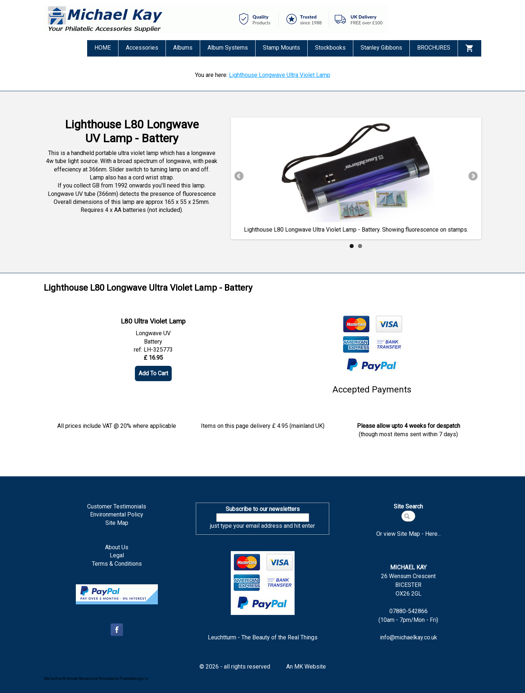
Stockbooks (330, 47)
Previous (239, 176)
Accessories (142, 47)
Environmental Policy (116, 514)
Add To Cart (153, 373)
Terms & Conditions (117, 563)
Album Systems (227, 47)
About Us (116, 547)
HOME (102, 47)
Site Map (116, 522)
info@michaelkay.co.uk (408, 637)
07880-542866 (408, 611)
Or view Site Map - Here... (408, 533)
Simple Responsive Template (90, 679)
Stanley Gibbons (381, 47)
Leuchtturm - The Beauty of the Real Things (263, 637)
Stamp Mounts (281, 47)
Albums (182, 47)
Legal (117, 555)
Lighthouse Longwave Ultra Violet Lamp (279, 74)
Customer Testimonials (116, 506)
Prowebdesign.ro (134, 679)
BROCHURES (433, 47)
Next (472, 176)
